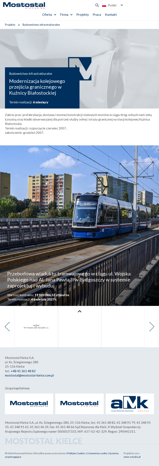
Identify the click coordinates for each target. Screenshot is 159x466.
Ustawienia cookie (97, 453)
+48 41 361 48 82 (23, 371)
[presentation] (7, 326)
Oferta (47, 14)
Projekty (82, 14)
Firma (64, 14)
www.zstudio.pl (132, 456)
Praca (97, 14)
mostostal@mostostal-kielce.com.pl (29, 375)
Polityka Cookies (76, 453)
